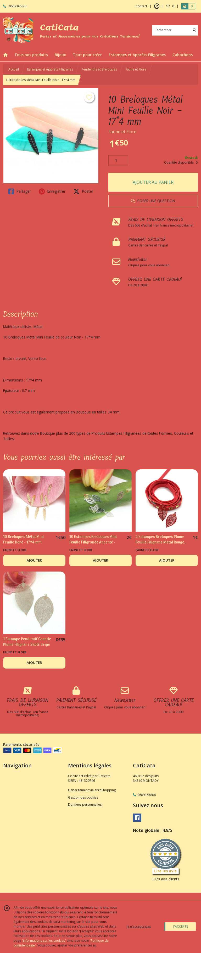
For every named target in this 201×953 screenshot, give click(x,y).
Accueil (13, 69)
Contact (141, 6)
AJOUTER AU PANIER (153, 182)
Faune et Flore (135, 69)
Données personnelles (85, 804)
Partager (19, 191)
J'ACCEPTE (180, 926)
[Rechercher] (194, 30)
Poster (83, 191)
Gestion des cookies (83, 797)
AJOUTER (34, 560)
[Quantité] (118, 160)
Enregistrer (52, 191)
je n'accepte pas (139, 926)
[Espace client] (156, 6)
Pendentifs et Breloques (99, 69)
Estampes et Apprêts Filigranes (50, 69)
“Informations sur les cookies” (44, 940)
